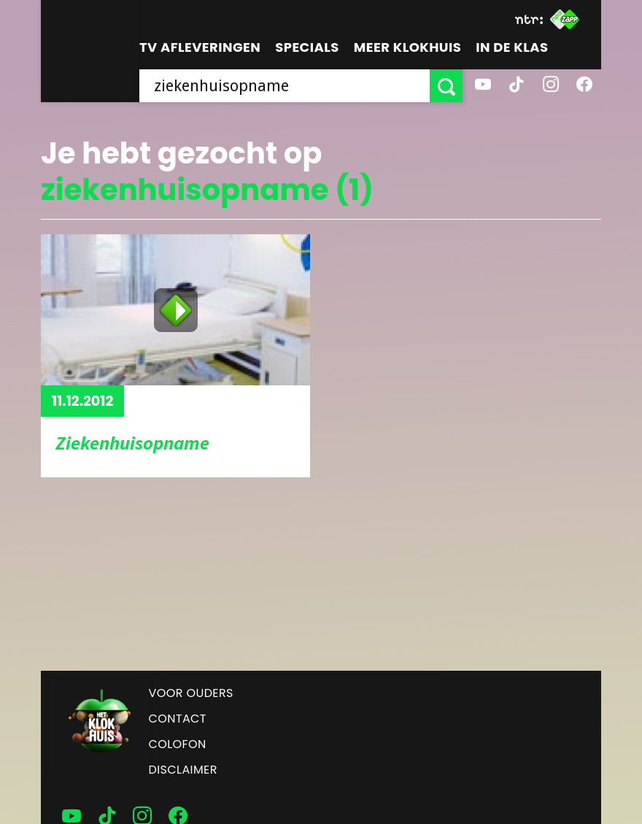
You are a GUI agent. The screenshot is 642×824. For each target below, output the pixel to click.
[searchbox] (284, 85)
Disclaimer (183, 769)
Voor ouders (191, 693)
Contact (177, 718)
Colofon (177, 744)
